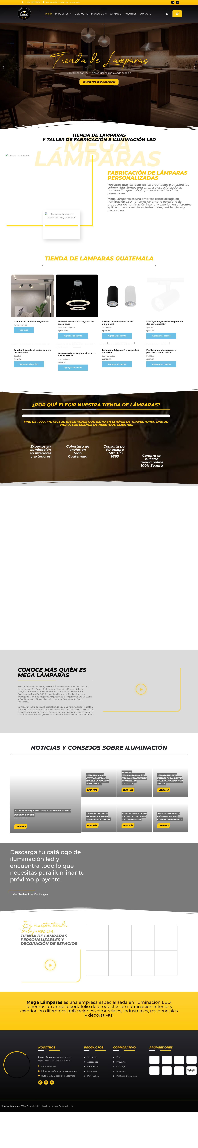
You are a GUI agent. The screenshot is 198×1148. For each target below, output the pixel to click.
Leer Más (92, 929)
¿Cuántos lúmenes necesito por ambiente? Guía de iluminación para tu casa (170, 918)
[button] (167, 14)
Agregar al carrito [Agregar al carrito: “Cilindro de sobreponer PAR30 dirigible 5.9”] (117, 503)
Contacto (145, 13)
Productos (63, 13)
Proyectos (99, 13)
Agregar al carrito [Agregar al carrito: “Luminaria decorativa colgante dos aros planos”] (73, 503)
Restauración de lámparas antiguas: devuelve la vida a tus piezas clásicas (97, 918)
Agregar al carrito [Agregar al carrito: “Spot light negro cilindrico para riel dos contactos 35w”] (161, 503)
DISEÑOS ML (81, 13)
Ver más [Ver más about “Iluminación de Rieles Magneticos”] (24, 497)
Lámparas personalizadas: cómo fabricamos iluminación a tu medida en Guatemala (134, 917)
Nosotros (131, 13)
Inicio (48, 13)
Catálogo (115, 13)
